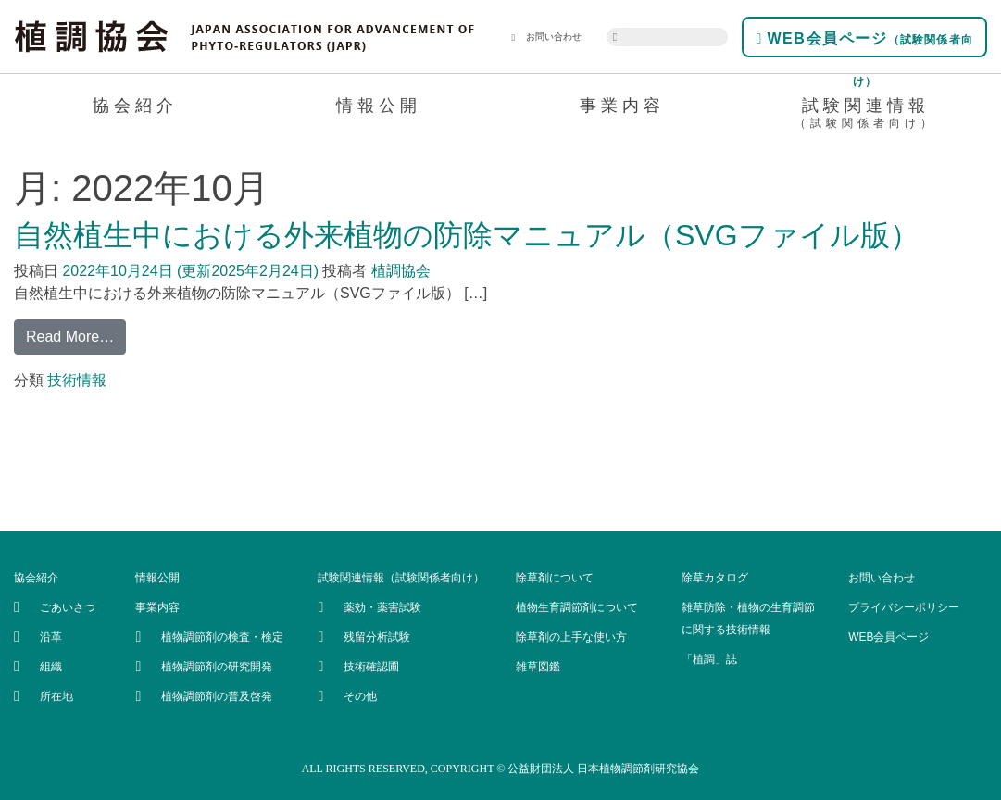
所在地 (56, 696)
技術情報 (76, 380)
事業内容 (622, 105)
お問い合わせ (547, 37)
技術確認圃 (371, 666)
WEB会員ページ (865, 44)
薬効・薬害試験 (382, 607)
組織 (51, 666)
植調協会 (398, 271)
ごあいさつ (67, 607)
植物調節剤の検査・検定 (222, 637)
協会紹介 (135, 105)
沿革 (51, 637)
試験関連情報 (865, 115)
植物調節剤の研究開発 (216, 666)
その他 (360, 696)
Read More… (70, 336)
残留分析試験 (377, 637)
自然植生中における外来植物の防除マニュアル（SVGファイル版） (467, 235)
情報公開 (378, 105)
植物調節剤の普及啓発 (216, 696)
